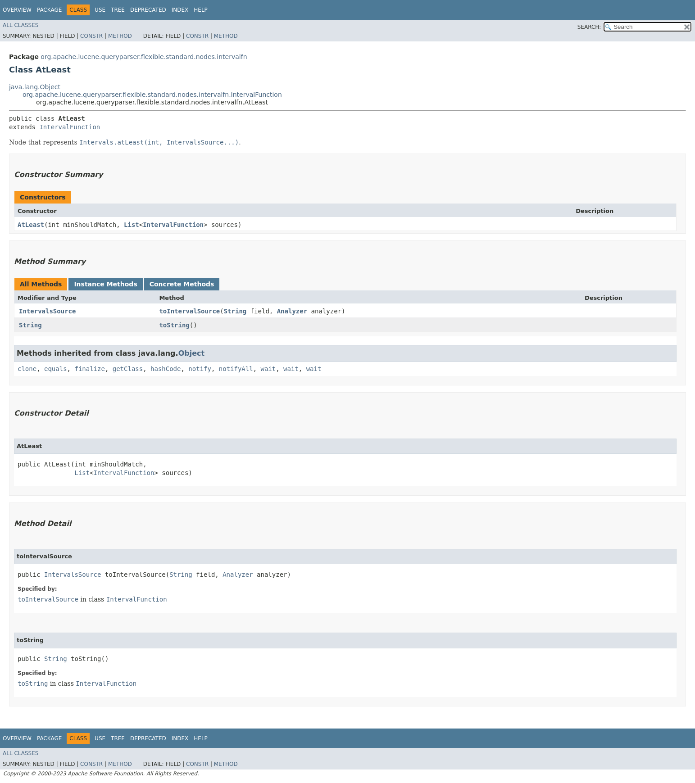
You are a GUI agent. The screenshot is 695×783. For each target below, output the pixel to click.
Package (49, 10)
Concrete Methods (182, 284)
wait (268, 368)
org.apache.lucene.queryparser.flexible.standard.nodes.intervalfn (144, 56)
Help (201, 10)
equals (55, 368)
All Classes (20, 25)
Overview (17, 10)
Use (100, 10)
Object (191, 353)
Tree (118, 10)
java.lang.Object (34, 87)
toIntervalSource (189, 311)
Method (120, 36)
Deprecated (148, 10)
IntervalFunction (69, 127)
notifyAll (236, 368)
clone (27, 368)
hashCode (165, 368)
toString (174, 325)
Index (180, 10)
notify (199, 368)
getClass (128, 368)
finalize (89, 368)
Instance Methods (105, 284)
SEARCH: (589, 27)
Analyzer (292, 311)
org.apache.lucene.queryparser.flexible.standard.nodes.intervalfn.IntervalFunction (152, 94)
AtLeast (31, 224)
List (131, 224)
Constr (91, 36)
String (235, 311)
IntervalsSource (47, 311)
